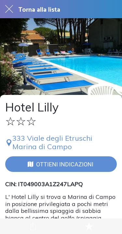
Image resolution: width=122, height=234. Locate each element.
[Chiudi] (9, 9)
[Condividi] (33, 226)
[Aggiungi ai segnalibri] (89, 226)
